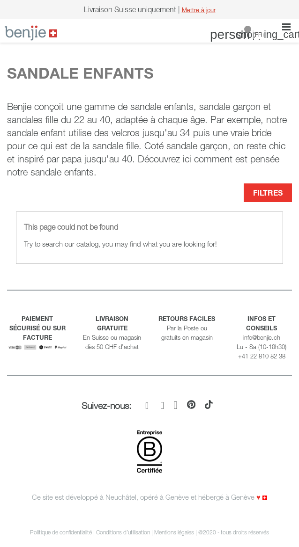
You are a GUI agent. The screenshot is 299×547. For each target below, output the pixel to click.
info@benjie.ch (261, 337)
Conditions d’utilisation (123, 532)
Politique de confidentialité (61, 532)
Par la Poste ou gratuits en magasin (186, 328)
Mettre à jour (199, 10)
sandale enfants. (63, 172)
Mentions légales (174, 532)
